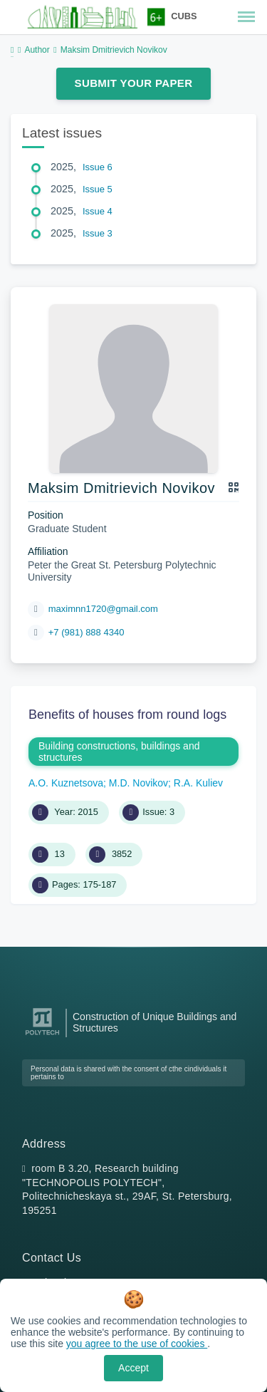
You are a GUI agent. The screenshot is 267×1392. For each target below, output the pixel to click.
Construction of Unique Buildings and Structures (154, 1022)
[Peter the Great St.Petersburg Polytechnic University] (42, 1035)
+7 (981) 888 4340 (86, 632)
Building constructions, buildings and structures (118, 751)
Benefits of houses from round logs (127, 714)
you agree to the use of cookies (136, 1343)
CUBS (184, 16)
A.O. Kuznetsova (65, 783)
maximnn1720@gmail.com (103, 608)
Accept (133, 1367)
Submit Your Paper (134, 83)
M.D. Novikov (138, 783)
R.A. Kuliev (198, 783)
